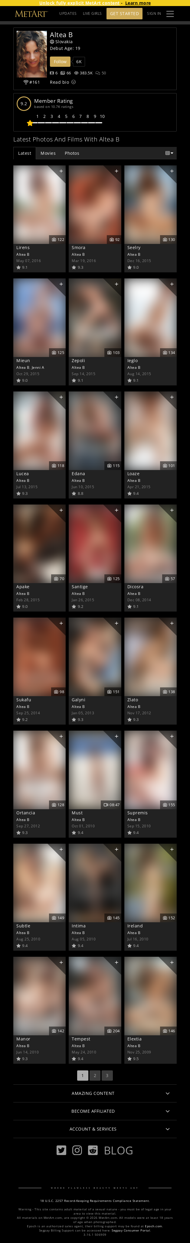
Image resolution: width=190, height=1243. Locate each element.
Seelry (134, 247)
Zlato (132, 700)
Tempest (81, 1039)
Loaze (133, 473)
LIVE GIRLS (92, 13)
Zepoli (78, 360)
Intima (79, 926)
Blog (118, 1150)
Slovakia (61, 41)
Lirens (23, 247)
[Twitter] (61, 1150)
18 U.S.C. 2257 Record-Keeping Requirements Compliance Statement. (95, 1201)
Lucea (22, 473)
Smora (79, 247)
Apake (23, 586)
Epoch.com (153, 1226)
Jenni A (38, 367)
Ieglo (132, 360)
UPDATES (68, 13)
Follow (60, 61)
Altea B (23, 254)
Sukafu (23, 700)
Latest (24, 153)
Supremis (137, 813)
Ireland (135, 926)
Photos (72, 153)
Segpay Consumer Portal (131, 1230)
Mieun (23, 360)
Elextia (134, 1039)
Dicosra (135, 586)
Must (77, 813)
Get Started (124, 13)
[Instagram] (77, 1150)
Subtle (23, 926)
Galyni (78, 700)
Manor (23, 1039)
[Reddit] (93, 1150)
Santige (80, 586)
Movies (48, 153)
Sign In (154, 13)
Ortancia (25, 813)
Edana (78, 473)
